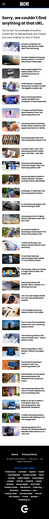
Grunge (11, 478)
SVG (34, 490)
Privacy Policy (29, 454)
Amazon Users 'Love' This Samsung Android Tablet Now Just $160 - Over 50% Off (32, 152)
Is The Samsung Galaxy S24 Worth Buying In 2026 (33, 205)
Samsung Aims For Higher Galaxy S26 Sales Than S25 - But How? (33, 218)
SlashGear (25, 490)
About (14, 454)
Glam (41, 475)
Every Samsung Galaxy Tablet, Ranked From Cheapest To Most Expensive (33, 99)
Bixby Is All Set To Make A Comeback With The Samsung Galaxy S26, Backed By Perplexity (32, 404)
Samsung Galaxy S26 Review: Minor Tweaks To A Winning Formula (33, 285)
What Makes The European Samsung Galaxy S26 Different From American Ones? (33, 377)
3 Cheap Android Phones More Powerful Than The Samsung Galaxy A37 (32, 112)
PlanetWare (25, 487)
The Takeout (14, 496)
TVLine (25, 496)
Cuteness (22, 472)
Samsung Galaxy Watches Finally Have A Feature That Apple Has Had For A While (33, 126)
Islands (19, 481)
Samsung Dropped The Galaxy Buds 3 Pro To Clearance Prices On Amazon (31, 72)
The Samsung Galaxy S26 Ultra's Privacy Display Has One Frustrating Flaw (33, 391)
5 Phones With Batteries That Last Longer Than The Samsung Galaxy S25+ (32, 165)
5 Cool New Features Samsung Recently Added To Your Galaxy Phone (32, 258)
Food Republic (14, 475)
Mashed (9, 484)
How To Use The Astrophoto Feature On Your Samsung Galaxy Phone (33, 324)
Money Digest (22, 484)
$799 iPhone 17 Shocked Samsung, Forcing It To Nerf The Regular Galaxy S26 (33, 86)
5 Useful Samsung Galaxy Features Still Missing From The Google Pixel (33, 417)
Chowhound (10, 472)
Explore (32, 472)
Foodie (41, 472)
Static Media (19, 459)
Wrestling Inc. (24, 500)
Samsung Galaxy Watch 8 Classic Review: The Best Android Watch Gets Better (33, 178)
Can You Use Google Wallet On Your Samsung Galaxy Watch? (33, 298)
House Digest (38, 478)
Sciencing (37, 487)
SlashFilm (14, 490)
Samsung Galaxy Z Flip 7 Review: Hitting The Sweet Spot (32, 351)
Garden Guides (29, 475)
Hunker (10, 481)
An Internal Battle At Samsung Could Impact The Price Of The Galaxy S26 (33, 232)
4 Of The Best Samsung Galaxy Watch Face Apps (32, 311)
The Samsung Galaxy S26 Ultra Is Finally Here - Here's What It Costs (33, 338)
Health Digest (23, 478)
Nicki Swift (35, 484)
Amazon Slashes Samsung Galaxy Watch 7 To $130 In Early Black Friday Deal (33, 59)
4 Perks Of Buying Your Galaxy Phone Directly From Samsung (33, 245)
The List (38, 493)
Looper (39, 481)
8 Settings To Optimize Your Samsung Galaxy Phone (33, 192)
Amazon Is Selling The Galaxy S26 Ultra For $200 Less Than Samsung (32, 46)
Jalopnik (29, 481)
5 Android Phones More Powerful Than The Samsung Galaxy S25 (31, 364)
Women (34, 496)
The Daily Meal (25, 493)
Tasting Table (11, 493)
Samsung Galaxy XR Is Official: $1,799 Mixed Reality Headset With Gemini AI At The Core (33, 430)
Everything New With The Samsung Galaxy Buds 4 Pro (33, 139)
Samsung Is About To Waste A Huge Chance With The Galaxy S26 (33, 271)
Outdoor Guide (10, 487)
